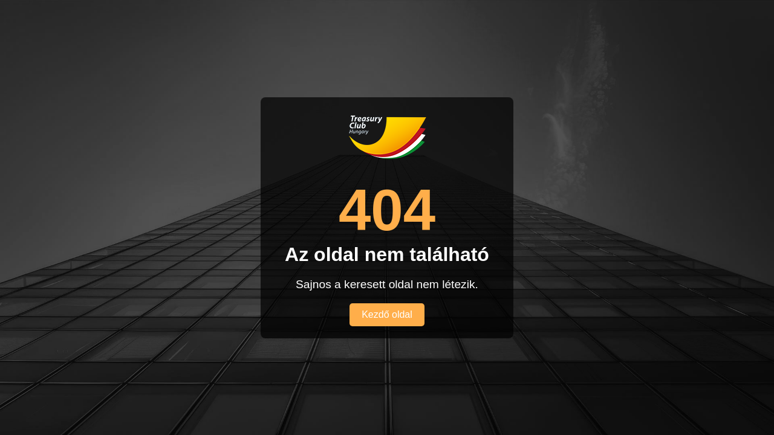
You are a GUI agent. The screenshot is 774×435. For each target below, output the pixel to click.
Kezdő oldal (387, 314)
